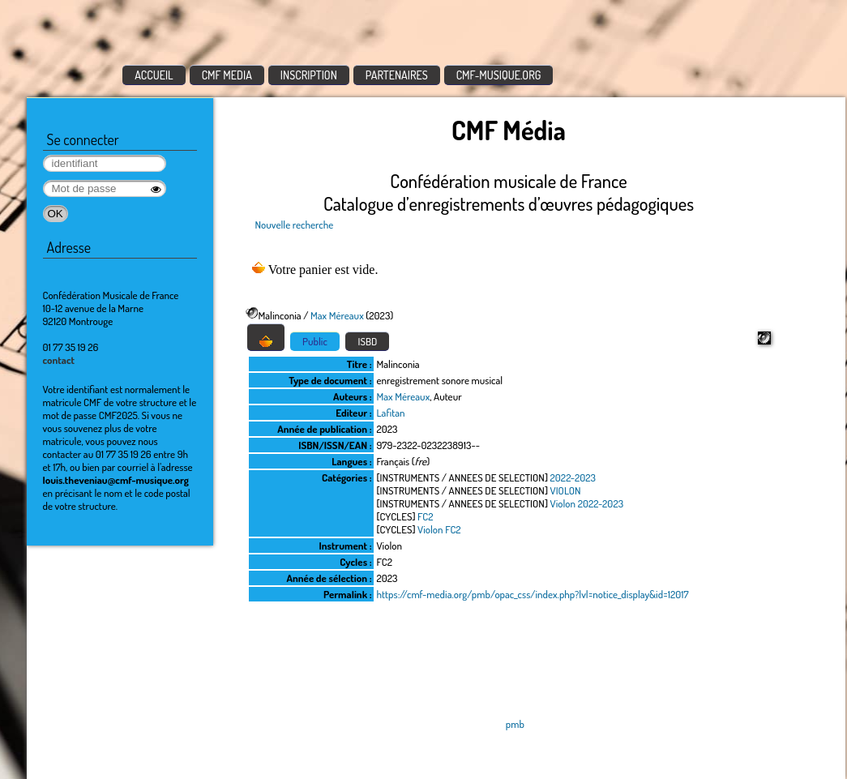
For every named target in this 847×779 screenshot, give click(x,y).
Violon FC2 (439, 529)
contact (59, 359)
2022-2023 (573, 477)
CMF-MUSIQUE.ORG (498, 75)
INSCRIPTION (308, 75)
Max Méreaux (337, 315)
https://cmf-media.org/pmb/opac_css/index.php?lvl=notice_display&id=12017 (533, 594)
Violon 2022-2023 (587, 503)
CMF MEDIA (227, 75)
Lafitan (391, 412)
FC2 (425, 516)
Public (314, 341)
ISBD (367, 341)
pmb (515, 723)
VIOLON (565, 490)
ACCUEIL (154, 75)
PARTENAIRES (397, 75)
